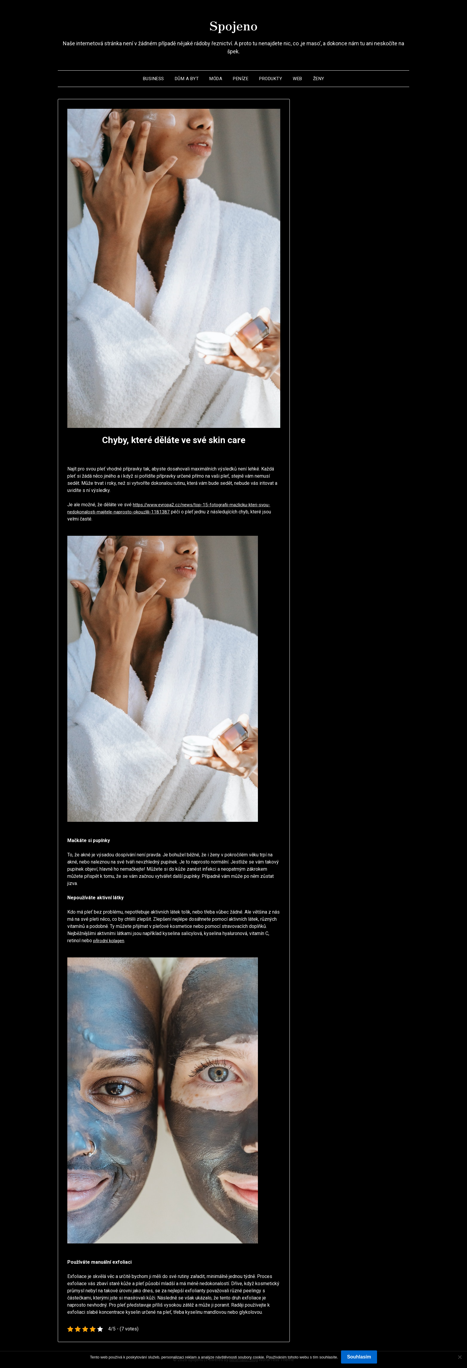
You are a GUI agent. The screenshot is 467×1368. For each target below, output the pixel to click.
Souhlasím (359, 1356)
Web (297, 78)
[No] (460, 1357)
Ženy (318, 78)
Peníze (240, 78)
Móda (215, 78)
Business (153, 78)
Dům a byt (187, 78)
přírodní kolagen (110, 940)
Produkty (270, 78)
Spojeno (233, 24)
